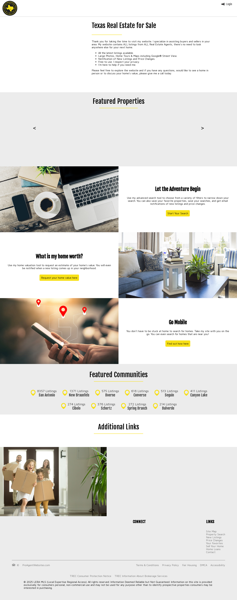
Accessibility (218, 565)
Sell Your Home (215, 546)
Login (226, 4)
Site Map (211, 531)
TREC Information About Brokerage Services (141, 575)
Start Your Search (178, 213)
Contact (210, 552)
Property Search (215, 534)
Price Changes (214, 540)
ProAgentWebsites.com (36, 565)
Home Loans (213, 549)
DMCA (203, 565)
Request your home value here (59, 277)
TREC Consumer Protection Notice (90, 575)
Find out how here (178, 343)
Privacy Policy (170, 565)
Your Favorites (214, 543)
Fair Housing (189, 565)
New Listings (214, 537)
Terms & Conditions (147, 565)
